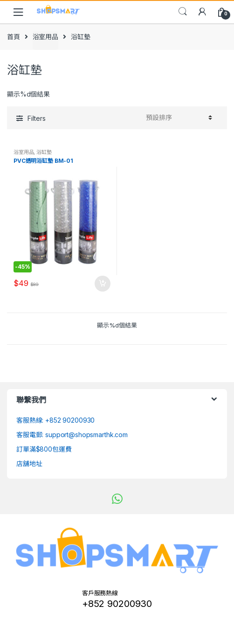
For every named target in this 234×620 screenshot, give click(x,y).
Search (183, 12)
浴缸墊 (44, 152)
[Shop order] (178, 117)
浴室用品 (45, 37)
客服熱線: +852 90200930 (55, 420)
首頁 (13, 37)
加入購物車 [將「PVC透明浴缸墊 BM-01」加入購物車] (102, 284)
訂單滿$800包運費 (44, 449)
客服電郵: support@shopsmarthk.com (72, 435)
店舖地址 (29, 463)
